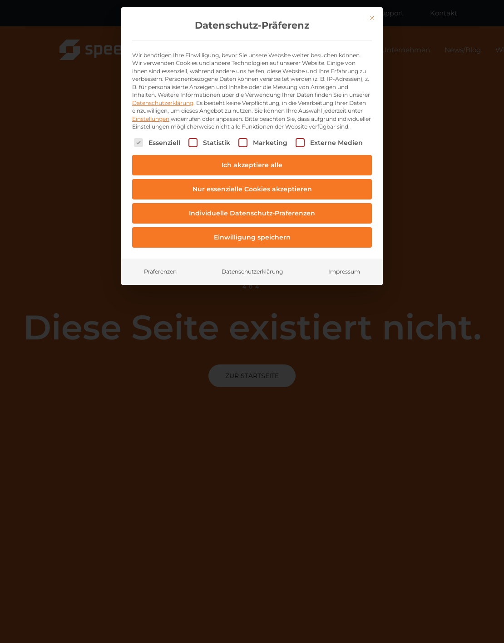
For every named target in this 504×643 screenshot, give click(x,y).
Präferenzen (160, 271)
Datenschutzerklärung (162, 103)
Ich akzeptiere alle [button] (252, 165)
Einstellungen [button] (150, 118)
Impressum (344, 271)
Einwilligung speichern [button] (252, 237)
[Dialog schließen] (372, 18)
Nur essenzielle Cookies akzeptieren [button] (252, 189)
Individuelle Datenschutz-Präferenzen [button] (252, 213)
